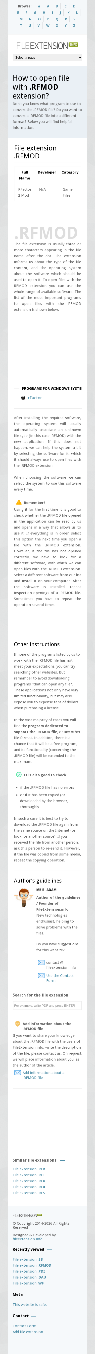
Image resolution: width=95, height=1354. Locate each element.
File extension (29, 1169)
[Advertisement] (54, 212)
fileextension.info (28, 1239)
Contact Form (24, 1326)
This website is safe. (30, 1304)
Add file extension (28, 1332)
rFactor (35, 397)
